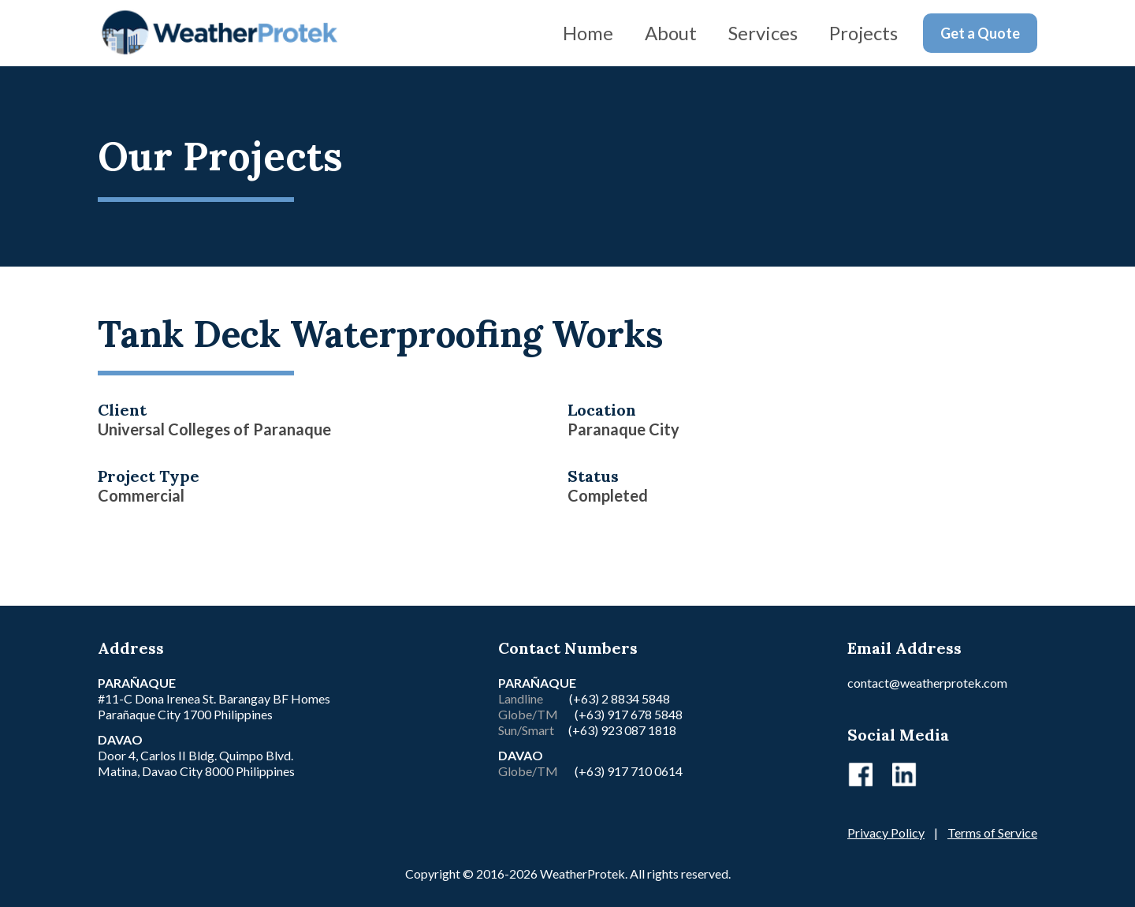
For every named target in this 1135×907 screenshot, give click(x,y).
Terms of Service (992, 832)
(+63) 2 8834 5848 (619, 698)
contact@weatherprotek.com (927, 682)
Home (588, 32)
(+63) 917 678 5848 (627, 714)
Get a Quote (980, 33)
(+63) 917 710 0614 (629, 770)
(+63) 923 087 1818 (622, 729)
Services (763, 32)
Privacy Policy (886, 832)
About (671, 32)
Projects (863, 32)
